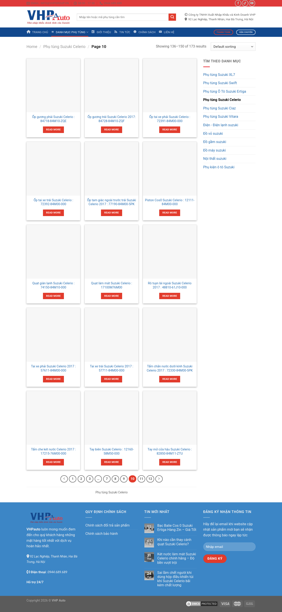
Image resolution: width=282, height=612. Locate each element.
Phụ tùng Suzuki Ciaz (219, 108)
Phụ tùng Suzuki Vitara (220, 116)
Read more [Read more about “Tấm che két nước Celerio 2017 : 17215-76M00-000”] (53, 462)
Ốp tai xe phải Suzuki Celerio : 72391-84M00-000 (169, 119)
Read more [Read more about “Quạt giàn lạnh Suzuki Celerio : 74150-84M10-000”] (53, 295)
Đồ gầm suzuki (214, 142)
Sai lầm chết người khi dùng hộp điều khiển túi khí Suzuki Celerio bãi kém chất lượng (175, 579)
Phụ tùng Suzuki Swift (220, 83)
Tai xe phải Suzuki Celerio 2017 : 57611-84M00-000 (53, 368)
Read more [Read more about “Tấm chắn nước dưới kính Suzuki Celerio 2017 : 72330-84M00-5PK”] (169, 378)
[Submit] (172, 17)
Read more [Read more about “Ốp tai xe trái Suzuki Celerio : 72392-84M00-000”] (53, 212)
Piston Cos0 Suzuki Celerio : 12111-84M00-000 (170, 202)
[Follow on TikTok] (245, 3)
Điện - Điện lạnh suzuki (220, 125)
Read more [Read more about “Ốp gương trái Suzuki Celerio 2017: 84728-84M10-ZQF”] (111, 129)
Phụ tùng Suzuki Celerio (64, 46)
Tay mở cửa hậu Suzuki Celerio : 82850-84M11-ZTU (170, 451)
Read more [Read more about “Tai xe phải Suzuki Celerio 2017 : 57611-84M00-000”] (53, 378)
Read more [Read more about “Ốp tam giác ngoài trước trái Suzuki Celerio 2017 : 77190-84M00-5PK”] (111, 212)
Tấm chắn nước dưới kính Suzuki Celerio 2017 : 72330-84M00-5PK (170, 368)
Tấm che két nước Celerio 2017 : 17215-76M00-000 (53, 451)
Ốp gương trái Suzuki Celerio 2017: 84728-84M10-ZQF (111, 119)
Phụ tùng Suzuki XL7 (219, 75)
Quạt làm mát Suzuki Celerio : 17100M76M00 (111, 285)
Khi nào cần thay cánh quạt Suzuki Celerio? (174, 542)
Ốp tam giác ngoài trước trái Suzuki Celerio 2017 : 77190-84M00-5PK (111, 202)
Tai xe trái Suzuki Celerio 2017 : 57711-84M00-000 (111, 368)
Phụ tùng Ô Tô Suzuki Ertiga (224, 91)
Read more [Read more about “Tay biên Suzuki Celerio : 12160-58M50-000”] (111, 462)
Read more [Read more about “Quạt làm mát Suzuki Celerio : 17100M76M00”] (111, 295)
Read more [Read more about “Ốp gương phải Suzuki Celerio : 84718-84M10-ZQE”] (53, 129)
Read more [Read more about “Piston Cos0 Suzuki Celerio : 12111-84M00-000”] (169, 212)
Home (32, 46)
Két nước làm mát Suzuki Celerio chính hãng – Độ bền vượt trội (176, 558)
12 (150, 479)
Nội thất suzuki (214, 159)
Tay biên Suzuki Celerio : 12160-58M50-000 (111, 451)
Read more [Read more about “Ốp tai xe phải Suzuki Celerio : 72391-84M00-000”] (169, 129)
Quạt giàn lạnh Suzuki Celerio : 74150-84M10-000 (53, 285)
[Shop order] (233, 46)
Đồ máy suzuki (214, 150)
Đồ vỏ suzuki (213, 133)
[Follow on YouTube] (252, 3)
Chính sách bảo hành (101, 534)
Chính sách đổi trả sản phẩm (107, 525)
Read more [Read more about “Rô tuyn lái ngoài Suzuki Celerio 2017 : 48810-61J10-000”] (169, 295)
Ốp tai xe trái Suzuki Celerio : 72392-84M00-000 (53, 202)
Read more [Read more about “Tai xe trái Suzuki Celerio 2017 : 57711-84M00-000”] (111, 378)
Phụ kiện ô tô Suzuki (218, 167)
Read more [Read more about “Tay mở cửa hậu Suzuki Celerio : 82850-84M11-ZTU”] (169, 462)
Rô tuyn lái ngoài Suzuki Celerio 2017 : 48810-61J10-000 (169, 285)
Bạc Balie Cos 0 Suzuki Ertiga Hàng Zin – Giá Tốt (176, 527)
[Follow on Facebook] (238, 3)
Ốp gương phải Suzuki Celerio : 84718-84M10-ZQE (53, 119)
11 (141, 479)
